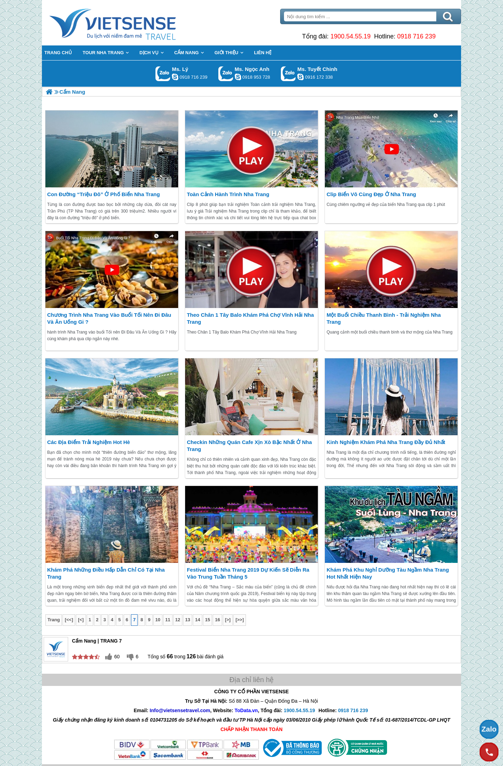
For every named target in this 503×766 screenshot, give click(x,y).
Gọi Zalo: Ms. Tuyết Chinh (288, 73)
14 (197, 619)
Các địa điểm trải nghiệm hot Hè (88, 442)
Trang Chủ (130, 22)
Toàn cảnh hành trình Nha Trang (228, 194)
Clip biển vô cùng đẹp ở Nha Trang (371, 194)
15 (207, 619)
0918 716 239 (416, 36)
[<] (80, 619)
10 (157, 619)
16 (217, 619)
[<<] (69, 619)
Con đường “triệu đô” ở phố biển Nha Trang (103, 194)
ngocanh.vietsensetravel (237, 76)
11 (167, 619)
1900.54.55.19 (350, 36)
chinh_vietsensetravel (300, 76)
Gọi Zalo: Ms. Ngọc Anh (226, 73)
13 (187, 619)
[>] (228, 619)
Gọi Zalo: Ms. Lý (163, 73)
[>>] (239, 619)
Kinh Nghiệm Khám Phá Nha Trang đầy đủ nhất (386, 442)
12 (177, 619)
